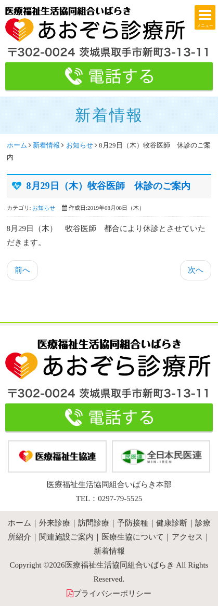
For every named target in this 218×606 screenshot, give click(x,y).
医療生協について (132, 537)
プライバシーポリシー (112, 593)
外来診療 (54, 523)
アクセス (187, 537)
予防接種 (132, 523)
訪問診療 (93, 523)
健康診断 (171, 523)
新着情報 (46, 145)
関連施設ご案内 (66, 537)
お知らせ (79, 145)
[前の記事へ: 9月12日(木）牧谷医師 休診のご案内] (22, 270)
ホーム (17, 145)
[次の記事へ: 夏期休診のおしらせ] (195, 270)
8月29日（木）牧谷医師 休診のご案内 (108, 186)
